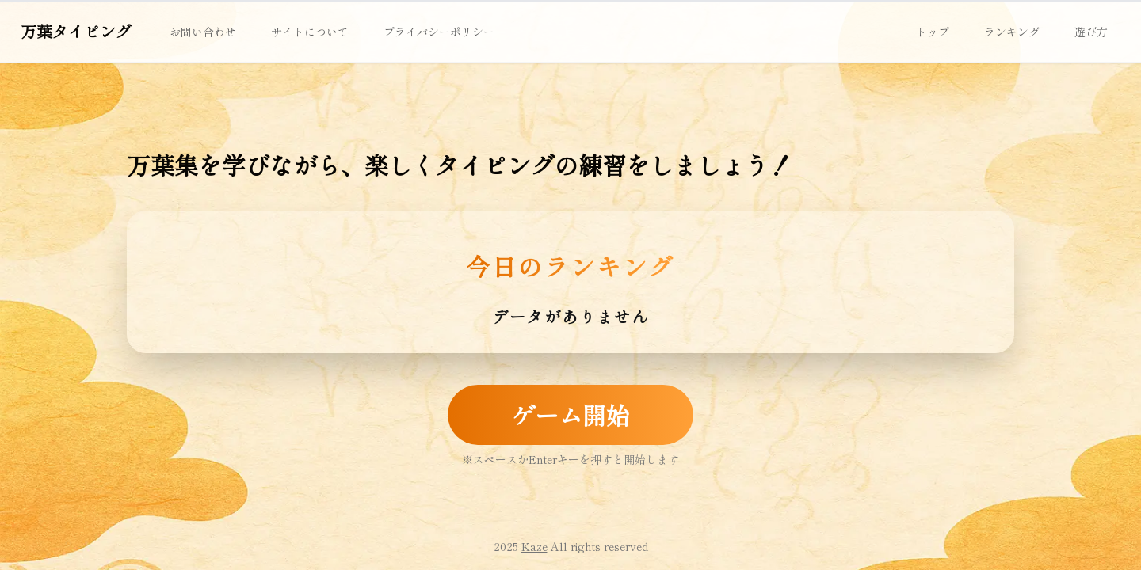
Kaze (534, 546)
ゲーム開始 (570, 414)
